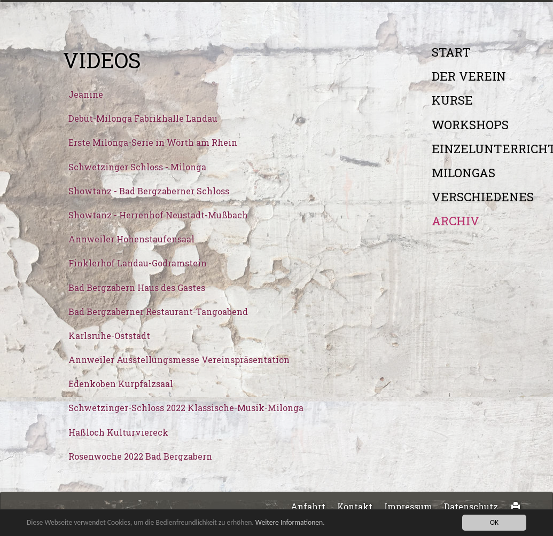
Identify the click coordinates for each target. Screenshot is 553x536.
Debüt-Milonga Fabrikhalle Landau (142, 118)
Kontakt (354, 506)
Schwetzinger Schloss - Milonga (137, 166)
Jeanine (85, 94)
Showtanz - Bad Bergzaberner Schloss (148, 190)
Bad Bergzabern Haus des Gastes (136, 287)
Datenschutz (471, 506)
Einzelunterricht (480, 148)
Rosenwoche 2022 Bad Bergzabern (140, 456)
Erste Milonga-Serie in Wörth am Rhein (152, 142)
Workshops (470, 124)
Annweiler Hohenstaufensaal (131, 239)
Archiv (455, 220)
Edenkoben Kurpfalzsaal (120, 383)
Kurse (452, 100)
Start (451, 52)
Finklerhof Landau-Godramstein (137, 263)
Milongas (463, 172)
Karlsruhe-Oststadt (109, 335)
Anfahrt (308, 506)
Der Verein (469, 76)
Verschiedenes (480, 196)
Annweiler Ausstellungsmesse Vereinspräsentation (179, 359)
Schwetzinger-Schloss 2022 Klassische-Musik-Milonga (185, 407)
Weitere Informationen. (290, 522)
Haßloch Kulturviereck (118, 432)
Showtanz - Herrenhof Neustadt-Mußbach (158, 214)
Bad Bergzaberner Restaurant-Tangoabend (158, 311)
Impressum (408, 506)
